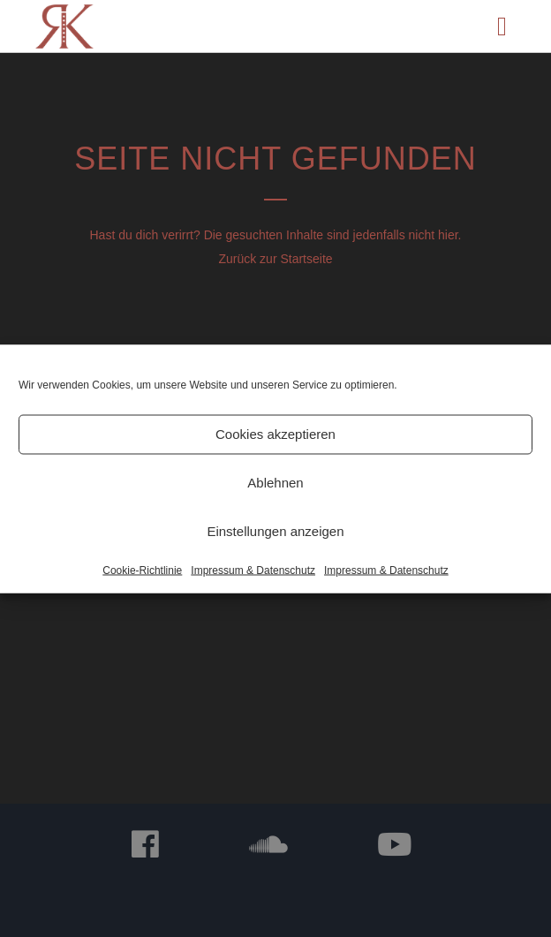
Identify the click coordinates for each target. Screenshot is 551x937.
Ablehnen (275, 482)
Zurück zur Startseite (275, 259)
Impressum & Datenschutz (253, 569)
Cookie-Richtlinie (142, 569)
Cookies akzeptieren (275, 434)
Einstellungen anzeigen (275, 531)
